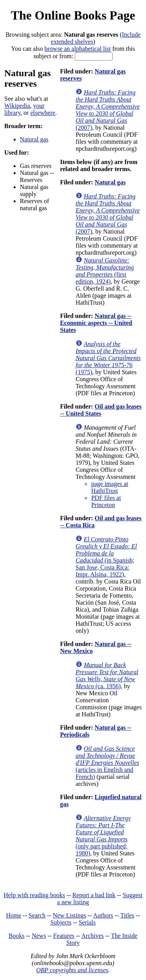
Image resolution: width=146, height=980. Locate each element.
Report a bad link (94, 895)
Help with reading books (34, 895)
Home (13, 915)
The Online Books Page (73, 15)
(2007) (108, 110)
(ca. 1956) (107, 675)
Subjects (60, 922)
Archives (92, 935)
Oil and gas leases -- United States (100, 410)
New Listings (69, 915)
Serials (87, 922)
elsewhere (42, 112)
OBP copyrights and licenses (72, 970)
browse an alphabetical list (77, 48)
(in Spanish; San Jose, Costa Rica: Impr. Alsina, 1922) (106, 557)
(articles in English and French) (107, 762)
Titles (127, 915)
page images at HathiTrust (109, 487)
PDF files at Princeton (106, 501)
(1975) (108, 358)
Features (63, 935)
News (39, 935)
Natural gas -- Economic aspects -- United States (96, 322)
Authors (103, 915)
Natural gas (34, 139)
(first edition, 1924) (105, 271)
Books (17, 935)
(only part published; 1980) (103, 836)
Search (37, 915)
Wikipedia (17, 105)
